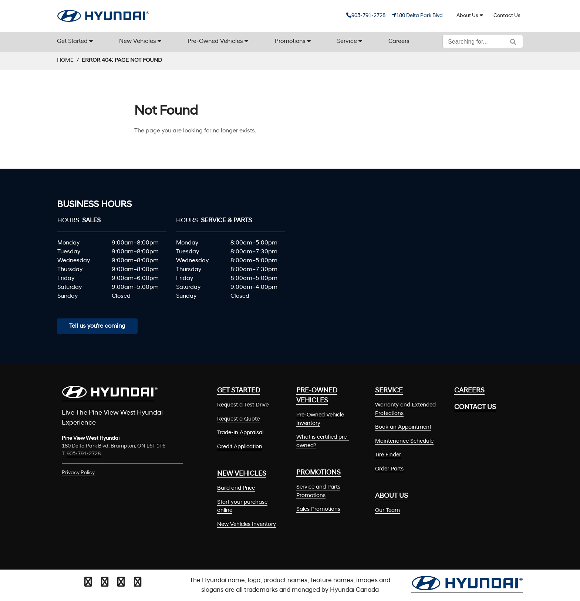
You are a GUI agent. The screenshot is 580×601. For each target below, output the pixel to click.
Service (347, 41)
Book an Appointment (403, 427)
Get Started (72, 41)
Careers (398, 41)
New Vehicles (137, 41)
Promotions (290, 41)
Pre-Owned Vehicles (215, 41)
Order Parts (389, 469)
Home (65, 60)
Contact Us (506, 15)
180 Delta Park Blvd (419, 15)
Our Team (387, 510)
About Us (467, 15)
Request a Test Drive (243, 405)
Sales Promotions (318, 509)
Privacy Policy (78, 473)
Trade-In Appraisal (240, 433)
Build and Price (236, 488)
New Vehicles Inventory (246, 524)
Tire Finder (388, 455)
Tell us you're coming (97, 326)
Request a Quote (238, 419)
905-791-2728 (368, 15)
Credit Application (239, 447)
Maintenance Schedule (404, 441)
